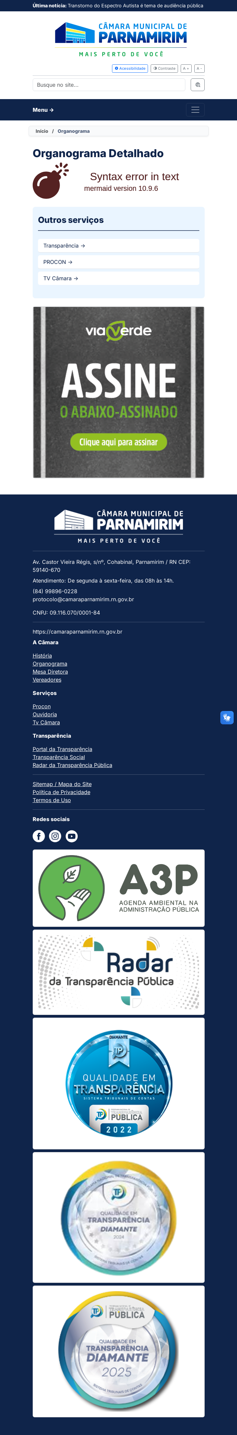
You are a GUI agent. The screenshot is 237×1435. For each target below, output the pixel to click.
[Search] (109, 84)
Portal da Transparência (62, 749)
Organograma (50, 663)
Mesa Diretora (50, 671)
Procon (42, 706)
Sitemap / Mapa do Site (62, 784)
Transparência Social (59, 757)
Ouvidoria (45, 714)
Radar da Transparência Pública (72, 765)
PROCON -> (58, 262)
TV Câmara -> (60, 278)
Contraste (164, 68)
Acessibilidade (130, 68)
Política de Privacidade (61, 792)
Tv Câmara (46, 722)
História (42, 655)
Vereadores (47, 679)
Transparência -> (64, 245)
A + (186, 68)
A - (199, 68)
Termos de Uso (52, 800)
